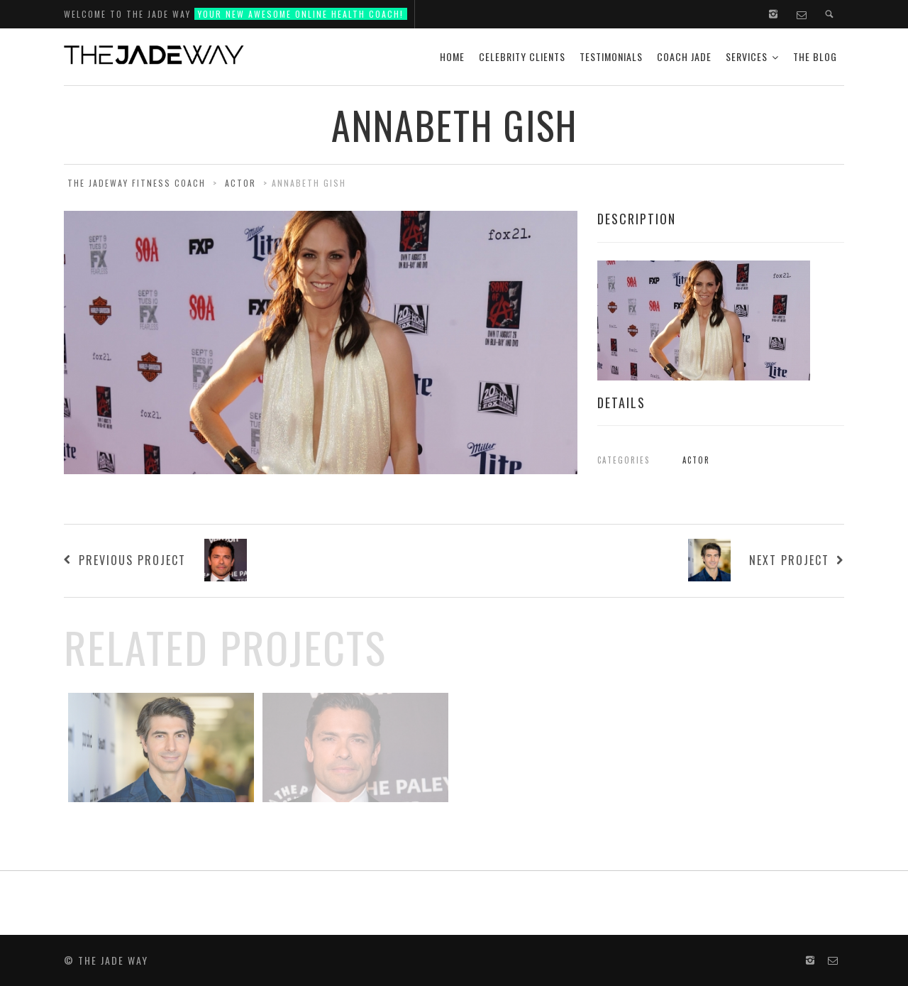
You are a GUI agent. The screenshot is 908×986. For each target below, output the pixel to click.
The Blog (815, 56)
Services (747, 56)
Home (452, 56)
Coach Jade (684, 56)
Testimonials (611, 56)
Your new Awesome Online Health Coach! (301, 14)
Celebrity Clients (522, 56)
